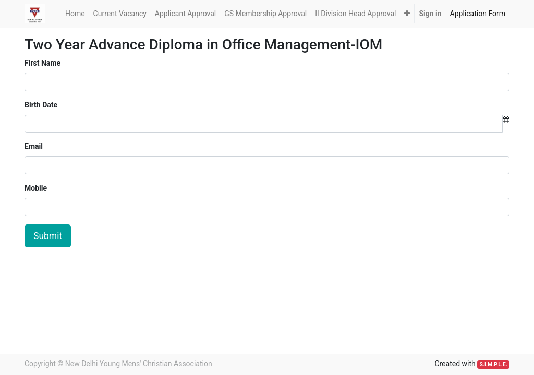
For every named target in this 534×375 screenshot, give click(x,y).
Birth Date (41, 105)
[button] (407, 13)
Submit (47, 236)
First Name (42, 63)
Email (34, 146)
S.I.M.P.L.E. (493, 364)
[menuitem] (75, 13)
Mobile (36, 188)
